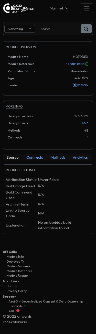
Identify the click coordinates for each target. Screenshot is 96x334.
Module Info (15, 256)
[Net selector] (59, 8)
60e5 (85, 123)
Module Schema (18, 265)
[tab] (13, 157)
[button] (86, 28)
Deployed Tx (15, 261)
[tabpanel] (48, 201)
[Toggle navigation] (86, 8)
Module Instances (19, 270)
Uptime (12, 285)
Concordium (17, 305)
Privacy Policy (17, 290)
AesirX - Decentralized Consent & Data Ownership (45, 301)
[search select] (19, 29)
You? (13, 310)
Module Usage (17, 275)
